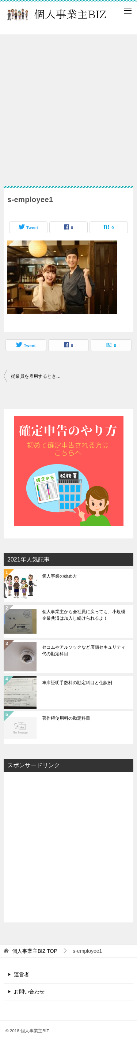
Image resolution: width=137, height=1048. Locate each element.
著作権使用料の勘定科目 (66, 718)
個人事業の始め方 (59, 576)
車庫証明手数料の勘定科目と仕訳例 (77, 682)
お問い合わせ (29, 992)
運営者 (21, 974)
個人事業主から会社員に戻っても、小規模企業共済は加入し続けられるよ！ (83, 615)
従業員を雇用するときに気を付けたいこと (40, 376)
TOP (34, 951)
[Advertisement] (68, 106)
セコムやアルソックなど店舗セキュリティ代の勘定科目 (83, 650)
